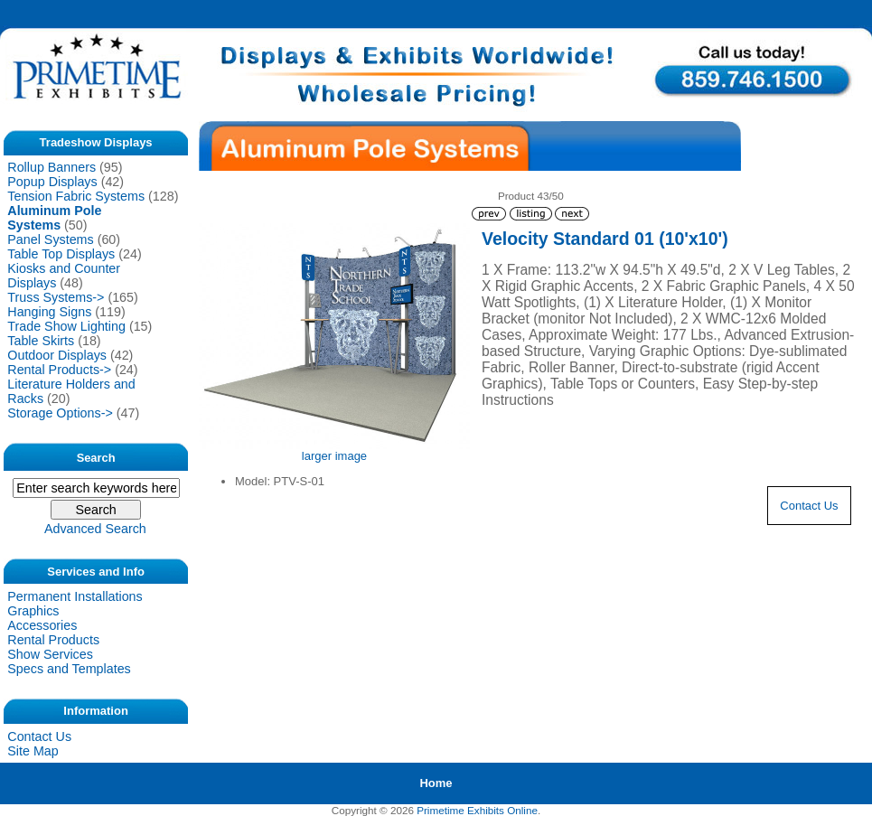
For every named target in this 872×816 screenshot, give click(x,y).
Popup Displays (52, 181)
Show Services (50, 654)
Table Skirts (40, 340)
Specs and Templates (68, 668)
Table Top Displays (61, 254)
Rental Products (53, 640)
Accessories (42, 625)
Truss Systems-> (55, 297)
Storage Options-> (59, 413)
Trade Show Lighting (66, 326)
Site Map (32, 751)
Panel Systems (50, 239)
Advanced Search (95, 528)
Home (435, 783)
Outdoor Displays (57, 355)
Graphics (33, 611)
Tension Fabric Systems (76, 196)
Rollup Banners (51, 167)
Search (96, 457)
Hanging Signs (49, 312)
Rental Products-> (59, 369)
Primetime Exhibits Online (477, 810)
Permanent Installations (74, 596)
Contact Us (39, 736)
